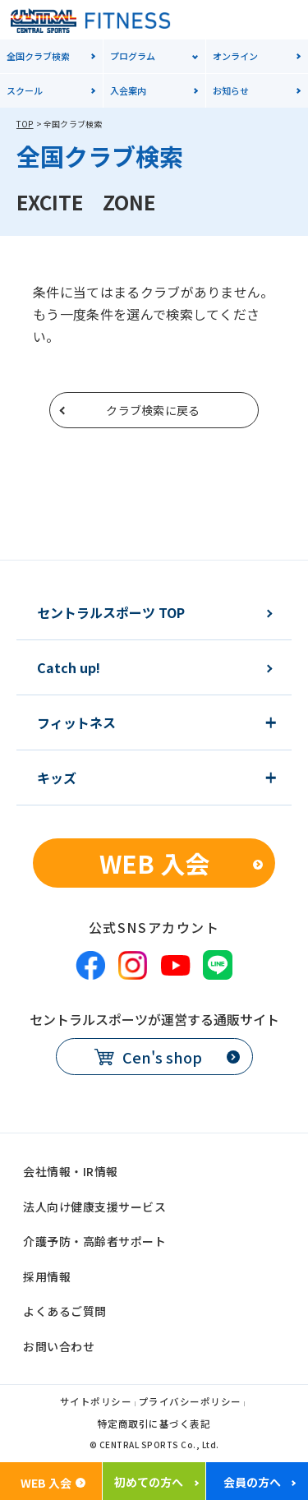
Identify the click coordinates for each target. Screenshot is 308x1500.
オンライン (235, 55)
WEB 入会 (154, 863)
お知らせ (231, 90)
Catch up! (68, 667)
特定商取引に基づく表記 (154, 1424)
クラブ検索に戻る (153, 410)
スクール (25, 90)
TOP (25, 124)
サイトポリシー (96, 1402)
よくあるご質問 (65, 1311)
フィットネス (76, 722)
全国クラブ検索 (38, 55)
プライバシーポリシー (190, 1402)
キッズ (56, 777)
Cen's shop (162, 1057)
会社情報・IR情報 (70, 1171)
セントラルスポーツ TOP (111, 612)
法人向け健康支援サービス (94, 1206)
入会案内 (128, 90)
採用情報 (47, 1276)
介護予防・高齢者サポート (94, 1241)
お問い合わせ (58, 1346)
